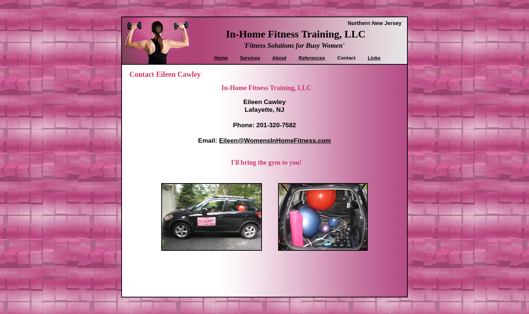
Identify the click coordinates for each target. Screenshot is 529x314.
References (312, 58)
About (279, 58)
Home (221, 58)
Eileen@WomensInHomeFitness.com (275, 140)
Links (374, 58)
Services (250, 58)
